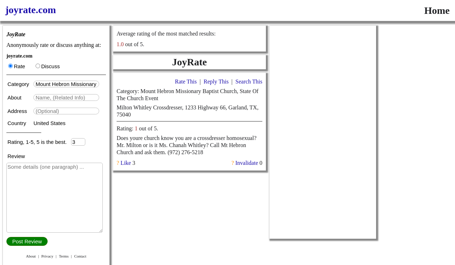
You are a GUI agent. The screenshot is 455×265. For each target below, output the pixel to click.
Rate (16, 66)
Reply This (216, 82)
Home (437, 10)
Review (16, 156)
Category (19, 84)
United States (49, 123)
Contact (80, 256)
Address (17, 111)
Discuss (48, 66)
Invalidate (246, 163)
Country (17, 123)
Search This (248, 82)
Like (126, 163)
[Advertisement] (322, 132)
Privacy (47, 256)
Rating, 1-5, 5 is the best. (39, 142)
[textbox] (66, 84)
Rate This (186, 82)
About (15, 97)
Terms (64, 256)
